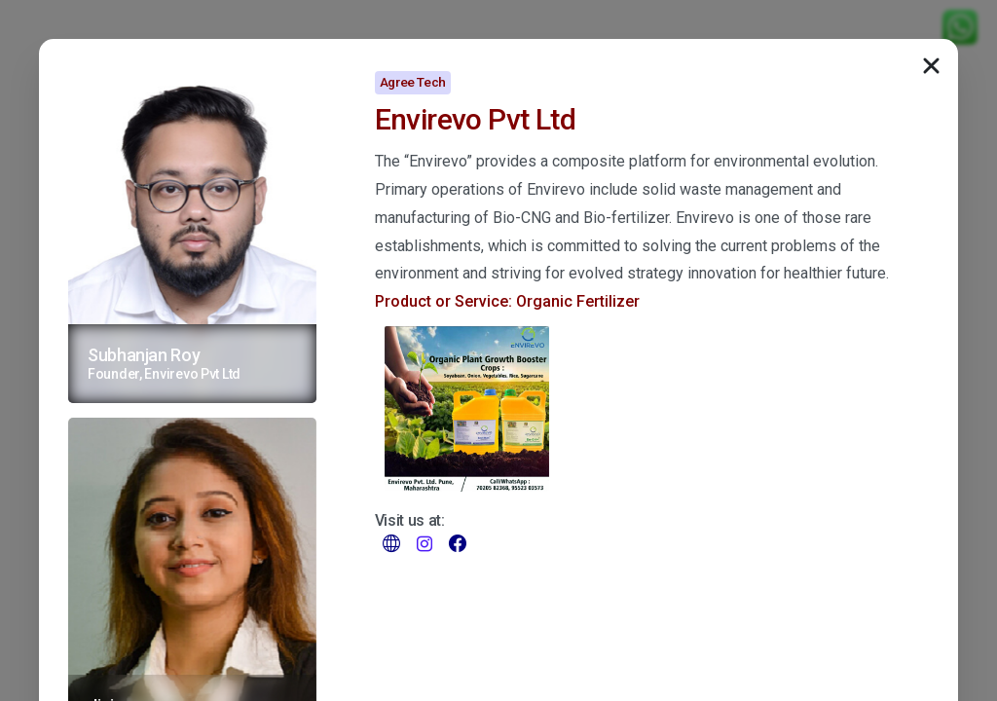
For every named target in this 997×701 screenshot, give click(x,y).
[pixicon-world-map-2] (391, 542)
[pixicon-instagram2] (424, 542)
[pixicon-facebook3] (457, 542)
